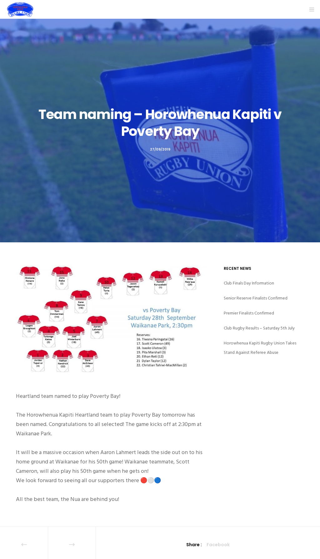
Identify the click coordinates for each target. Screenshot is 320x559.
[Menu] (309, 9)
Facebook (218, 545)
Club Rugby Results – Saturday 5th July (259, 328)
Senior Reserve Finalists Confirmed (256, 298)
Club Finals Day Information (249, 283)
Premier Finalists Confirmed (249, 313)
